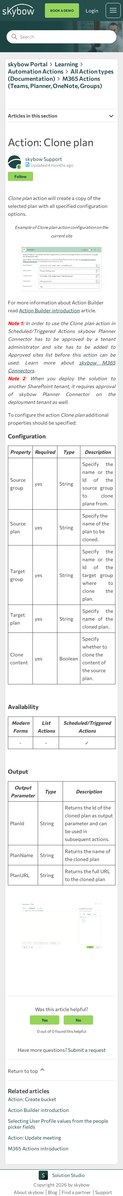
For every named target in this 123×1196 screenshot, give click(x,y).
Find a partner (76, 1192)
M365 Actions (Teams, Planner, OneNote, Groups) (55, 82)
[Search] (61, 36)
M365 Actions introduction (38, 1148)
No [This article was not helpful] (78, 1020)
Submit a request (87, 1050)
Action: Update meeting (34, 1138)
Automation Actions (35, 71)
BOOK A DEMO (62, 10)
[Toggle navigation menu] (113, 10)
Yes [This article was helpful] (45, 1020)
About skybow (29, 1192)
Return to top (27, 1070)
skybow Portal (28, 64)
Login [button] (92, 10)
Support (103, 1192)
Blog (52, 1192)
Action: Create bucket (32, 1099)
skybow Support (43, 159)
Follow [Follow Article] (20, 176)
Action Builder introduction (49, 310)
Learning (66, 64)
